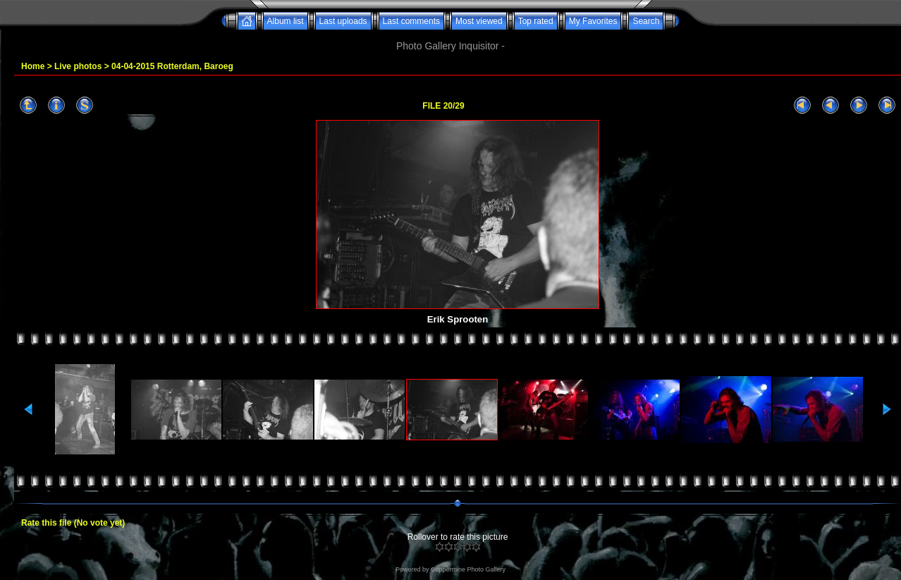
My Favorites (593, 21)
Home (32, 66)
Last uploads (343, 21)
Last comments (411, 21)
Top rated (535, 21)
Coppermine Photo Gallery (468, 569)
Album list (285, 21)
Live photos (78, 66)
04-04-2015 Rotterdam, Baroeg (172, 66)
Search (645, 21)
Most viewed (479, 21)
